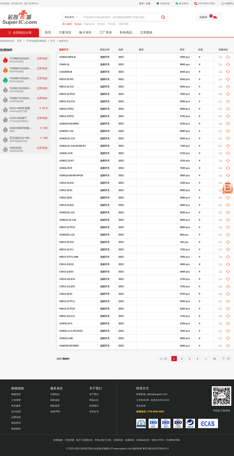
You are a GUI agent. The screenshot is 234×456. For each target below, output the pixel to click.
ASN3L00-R (65, 168)
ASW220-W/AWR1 (69, 345)
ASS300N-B (65, 72)
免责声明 (55, 411)
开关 (53, 41)
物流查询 (16, 423)
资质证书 (94, 411)
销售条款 (55, 400)
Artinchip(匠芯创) (18, 111)
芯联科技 (118, 440)
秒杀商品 (126, 32)
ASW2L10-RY (66, 160)
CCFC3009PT (18, 118)
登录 (141, 3)
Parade (112, 24)
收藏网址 (229, 3)
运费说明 (16, 417)
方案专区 (65, 32)
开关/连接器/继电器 (36, 41)
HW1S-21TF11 (67, 301)
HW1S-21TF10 (67, 94)
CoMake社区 (143, 440)
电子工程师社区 (84, 440)
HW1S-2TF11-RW (68, 257)
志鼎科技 (129, 440)
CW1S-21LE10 (67, 279)
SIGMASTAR (16, 151)
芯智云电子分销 (103, 440)
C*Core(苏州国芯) (19, 121)
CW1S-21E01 (66, 271)
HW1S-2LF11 (66, 249)
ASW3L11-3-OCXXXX (71, 331)
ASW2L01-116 (67, 138)
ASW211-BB (66, 338)
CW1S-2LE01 (66, 205)
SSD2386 (123, 24)
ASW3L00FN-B (67, 57)
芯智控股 (69, 440)
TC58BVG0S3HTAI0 (21, 58)
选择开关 (63, 41)
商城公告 (94, 400)
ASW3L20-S (65, 323)
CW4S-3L (64, 64)
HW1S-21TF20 (67, 308)
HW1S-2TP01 (66, 109)
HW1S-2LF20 (66, 242)
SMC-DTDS (158, 440)
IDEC (121, 57)
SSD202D (16, 147)
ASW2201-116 (67, 234)
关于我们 (94, 394)
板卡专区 (85, 32)
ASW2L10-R (66, 153)
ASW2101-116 (67, 212)
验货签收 (16, 428)
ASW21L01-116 (67, 220)
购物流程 (16, 394)
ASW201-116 (66, 131)
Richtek (102, 24)
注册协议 (55, 394)
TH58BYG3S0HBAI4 (21, 68)
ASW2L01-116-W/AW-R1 (72, 146)
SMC (12, 131)
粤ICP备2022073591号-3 (155, 448)
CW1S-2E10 (65, 190)
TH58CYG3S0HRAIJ (21, 98)
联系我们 (94, 405)
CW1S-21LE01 (67, 286)
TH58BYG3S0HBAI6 (21, 78)
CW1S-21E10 (66, 264)
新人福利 (67, 24)
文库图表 (146, 32)
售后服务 (16, 405)
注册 (148, 3)
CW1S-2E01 (65, 197)
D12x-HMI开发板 (20, 108)
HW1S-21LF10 (67, 101)
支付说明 (16, 411)
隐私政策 (55, 405)
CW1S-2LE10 (66, 183)
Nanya (78, 24)
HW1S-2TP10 (66, 116)
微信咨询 (183, 3)
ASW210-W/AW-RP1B (71, 175)
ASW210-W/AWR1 (69, 123)
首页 (48, 32)
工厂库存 (105, 32)
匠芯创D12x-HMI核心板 (21, 137)
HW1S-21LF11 (67, 316)
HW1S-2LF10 (66, 86)
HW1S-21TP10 (67, 227)
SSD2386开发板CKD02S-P (21, 128)
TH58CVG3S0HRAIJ (21, 88)
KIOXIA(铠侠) (17, 61)
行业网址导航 (173, 440)
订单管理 (16, 400)
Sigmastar (89, 24)
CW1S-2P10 (65, 294)
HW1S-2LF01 (66, 79)
